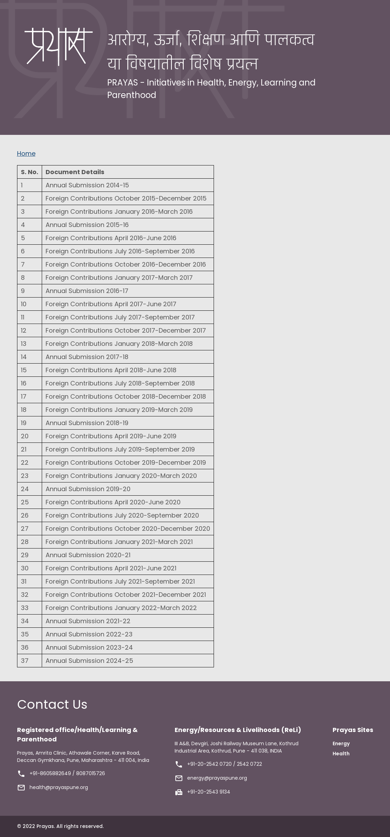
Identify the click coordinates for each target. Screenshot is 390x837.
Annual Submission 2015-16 (87, 224)
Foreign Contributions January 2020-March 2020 (121, 475)
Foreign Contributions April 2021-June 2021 (111, 568)
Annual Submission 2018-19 (87, 422)
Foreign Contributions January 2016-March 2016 (119, 211)
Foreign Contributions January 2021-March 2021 (119, 541)
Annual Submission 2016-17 (87, 290)
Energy (341, 743)
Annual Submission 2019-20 (88, 489)
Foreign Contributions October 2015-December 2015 (126, 198)
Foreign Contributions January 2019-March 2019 (119, 409)
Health (341, 753)
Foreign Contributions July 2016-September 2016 (120, 251)
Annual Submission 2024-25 (89, 660)
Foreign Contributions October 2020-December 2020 (128, 528)
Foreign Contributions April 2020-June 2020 (113, 502)
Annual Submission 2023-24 (89, 647)
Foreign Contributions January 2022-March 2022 (121, 607)
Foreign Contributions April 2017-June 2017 (111, 304)
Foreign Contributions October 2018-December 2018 (126, 396)
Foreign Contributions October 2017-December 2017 (126, 330)
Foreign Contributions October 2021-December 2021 (126, 594)
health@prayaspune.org (59, 787)
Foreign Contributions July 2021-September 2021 (120, 581)
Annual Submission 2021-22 (88, 621)
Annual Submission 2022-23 (89, 634)
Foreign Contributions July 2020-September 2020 (122, 515)
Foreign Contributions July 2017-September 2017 (120, 317)
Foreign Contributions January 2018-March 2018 (119, 343)
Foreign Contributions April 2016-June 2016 (111, 238)
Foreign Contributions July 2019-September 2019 (120, 449)
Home (26, 153)
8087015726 (90, 773)
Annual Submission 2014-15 (87, 185)
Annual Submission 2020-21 (88, 555)
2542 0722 (249, 764)
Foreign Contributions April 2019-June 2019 (111, 436)
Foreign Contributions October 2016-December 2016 (126, 264)
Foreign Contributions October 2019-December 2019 (126, 462)
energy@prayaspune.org (217, 777)
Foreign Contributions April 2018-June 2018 (111, 370)
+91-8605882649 (50, 773)
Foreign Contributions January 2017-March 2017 (119, 277)
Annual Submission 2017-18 (87, 356)
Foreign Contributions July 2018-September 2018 (120, 383)
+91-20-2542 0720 (209, 764)
